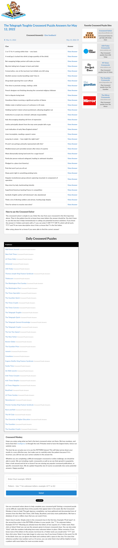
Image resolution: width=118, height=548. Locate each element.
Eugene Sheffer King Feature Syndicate (27, 361)
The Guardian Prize (20, 346)
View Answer (72, 51)
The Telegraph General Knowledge (26, 322)
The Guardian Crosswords (105, 79)
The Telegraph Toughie (21, 312)
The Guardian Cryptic (21, 429)
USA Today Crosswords (105, 47)
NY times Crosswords (105, 64)
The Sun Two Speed (20, 332)
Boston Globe (18, 342)
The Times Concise (20, 308)
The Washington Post (21, 288)
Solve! (41, 493)
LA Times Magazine (20, 385)
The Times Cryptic (20, 303)
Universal (17, 264)
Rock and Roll (18, 410)
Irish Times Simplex (20, 380)
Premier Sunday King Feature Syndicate (27, 405)
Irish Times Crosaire (20, 376)
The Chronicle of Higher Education (26, 419)
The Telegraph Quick (21, 317)
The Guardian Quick (20, 298)
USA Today (17, 269)
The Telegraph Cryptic (21, 327)
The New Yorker (19, 337)
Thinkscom (17, 278)
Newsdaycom (18, 400)
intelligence (21, 444)
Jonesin (16, 351)
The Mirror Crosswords (105, 96)
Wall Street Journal (20, 249)
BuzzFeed (17, 390)
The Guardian (18, 424)
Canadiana (17, 356)
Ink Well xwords (19, 371)
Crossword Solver (105, 31)
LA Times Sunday (19, 395)
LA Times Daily (19, 259)
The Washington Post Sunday (24, 283)
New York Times (19, 254)
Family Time (17, 366)
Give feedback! (50, 35)
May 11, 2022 (10, 40)
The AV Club (18, 414)
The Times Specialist (21, 293)
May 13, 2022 (72, 40)
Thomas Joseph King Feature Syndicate (27, 274)
